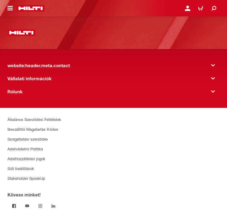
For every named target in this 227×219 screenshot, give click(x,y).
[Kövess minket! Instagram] (40, 205)
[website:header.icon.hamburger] (10, 8)
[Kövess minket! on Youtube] (27, 205)
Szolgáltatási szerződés (27, 139)
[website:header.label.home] (30, 8)
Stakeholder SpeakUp (26, 178)
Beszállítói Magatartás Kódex (32, 129)
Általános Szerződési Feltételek (34, 119)
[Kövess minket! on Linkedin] (53, 205)
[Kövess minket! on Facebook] (14, 205)
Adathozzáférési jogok (26, 158)
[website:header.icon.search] (213, 8)
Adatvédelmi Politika (25, 148)
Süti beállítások (20, 168)
